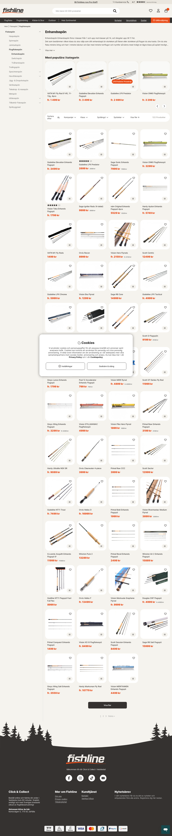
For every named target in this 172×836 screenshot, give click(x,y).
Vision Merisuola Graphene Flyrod (122, 599)
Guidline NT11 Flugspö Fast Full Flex (59, 599)
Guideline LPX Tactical (152, 294)
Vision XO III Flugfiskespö (90, 642)
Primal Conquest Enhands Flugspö (58, 643)
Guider (144, 20)
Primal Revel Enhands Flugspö (120, 555)
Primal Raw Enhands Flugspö (151, 425)
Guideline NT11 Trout (56, 510)
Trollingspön (14, 67)
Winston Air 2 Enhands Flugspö (152, 555)
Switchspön (17, 58)
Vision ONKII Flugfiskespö (153, 93)
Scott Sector (147, 468)
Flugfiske (8, 20)
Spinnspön (13, 40)
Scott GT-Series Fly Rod (153, 380)
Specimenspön (23, 71)
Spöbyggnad (15, 107)
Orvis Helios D (85, 510)
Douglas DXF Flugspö (152, 598)
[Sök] (86, 11)
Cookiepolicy (96, 357)
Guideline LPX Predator (121, 93)
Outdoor (52, 20)
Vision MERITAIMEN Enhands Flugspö (119, 687)
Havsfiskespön (23, 76)
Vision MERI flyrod (119, 380)
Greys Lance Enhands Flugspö (57, 381)
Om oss (58, 796)
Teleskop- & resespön (18, 89)
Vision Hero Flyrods (119, 253)
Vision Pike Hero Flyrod (121, 424)
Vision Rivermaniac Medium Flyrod (154, 511)
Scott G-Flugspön (150, 336)
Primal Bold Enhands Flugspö (120, 511)
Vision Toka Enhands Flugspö (56, 210)
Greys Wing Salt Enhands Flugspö (58, 687)
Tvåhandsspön (18, 63)
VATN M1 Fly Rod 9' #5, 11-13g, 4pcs (59, 94)
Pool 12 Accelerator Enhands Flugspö (87, 381)
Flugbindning (22, 20)
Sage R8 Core (117, 294)
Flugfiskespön (24, 26)
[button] (150, 2)
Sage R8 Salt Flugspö (152, 642)
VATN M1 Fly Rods (55, 253)
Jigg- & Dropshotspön (18, 80)
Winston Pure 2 (86, 554)
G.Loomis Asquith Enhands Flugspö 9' (59, 555)
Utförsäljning (160, 20)
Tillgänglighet (61, 802)
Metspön (13, 94)
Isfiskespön (23, 98)
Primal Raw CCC (118, 468)
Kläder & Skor (38, 20)
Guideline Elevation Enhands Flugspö (91, 94)
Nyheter (118, 20)
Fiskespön (13, 26)
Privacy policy (61, 799)
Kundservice (120, 2)
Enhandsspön (18, 54)
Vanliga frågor (88, 798)
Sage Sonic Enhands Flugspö (120, 163)
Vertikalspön (14, 85)
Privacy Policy (75, 357)
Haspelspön (14, 36)
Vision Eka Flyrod (86, 294)
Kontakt (85, 796)
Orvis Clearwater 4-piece (90, 468)
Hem (6, 26)
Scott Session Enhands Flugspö (121, 643)
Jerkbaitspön (15, 45)
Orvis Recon (84, 253)
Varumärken (131, 20)
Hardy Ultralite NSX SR (57, 468)
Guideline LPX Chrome (57, 294)
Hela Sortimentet (68, 20)
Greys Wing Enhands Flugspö (56, 425)
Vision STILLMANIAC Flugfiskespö (88, 425)
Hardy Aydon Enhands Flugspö (152, 207)
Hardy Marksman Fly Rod (90, 686)
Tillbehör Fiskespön (23, 102)
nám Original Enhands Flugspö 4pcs (120, 207)
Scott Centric (148, 253)
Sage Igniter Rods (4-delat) (91, 206)
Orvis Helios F (85, 598)
